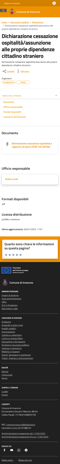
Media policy (7, 460)
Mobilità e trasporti (11, 351)
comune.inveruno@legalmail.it (20, 424)
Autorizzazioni (8, 331)
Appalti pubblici (9, 328)
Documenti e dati (10, 308)
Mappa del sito (25, 460)
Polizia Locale (11, 179)
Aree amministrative (11, 298)
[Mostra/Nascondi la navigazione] (3, 10)
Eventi (5, 394)
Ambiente (6, 322)
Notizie (5, 371)
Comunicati (7, 374)
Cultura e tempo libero (12, 338)
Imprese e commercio (12, 348)
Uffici (4, 302)
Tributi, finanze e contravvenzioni (17, 358)
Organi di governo (10, 295)
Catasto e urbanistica (12, 335)
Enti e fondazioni (10, 305)
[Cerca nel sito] (52, 12)
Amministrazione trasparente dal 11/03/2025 (23, 433)
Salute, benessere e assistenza (16, 355)
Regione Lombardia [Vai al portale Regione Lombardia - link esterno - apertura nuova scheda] (12, 3)
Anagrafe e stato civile (12, 325)
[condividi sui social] (8, 71)
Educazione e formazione (13, 341)
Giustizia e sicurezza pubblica (15, 345)
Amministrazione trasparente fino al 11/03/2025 (25, 436)
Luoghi (5, 391)
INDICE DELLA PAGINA (30, 95)
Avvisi (4, 378)
